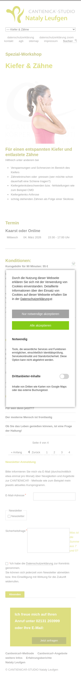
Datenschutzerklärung (35, 299)
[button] (40, 314)
